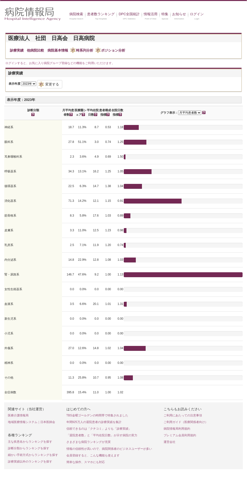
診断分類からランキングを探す (28, 448)
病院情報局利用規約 (177, 428)
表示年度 (14, 83)
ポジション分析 (113, 50)
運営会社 (169, 442)
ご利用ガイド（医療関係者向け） (186, 422)
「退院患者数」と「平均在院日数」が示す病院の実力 (101, 435)
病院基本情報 (57, 50)
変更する (52, 84)
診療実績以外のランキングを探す (30, 461)
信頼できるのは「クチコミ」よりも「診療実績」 (98, 428)
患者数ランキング (101, 14)
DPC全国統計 (129, 14)
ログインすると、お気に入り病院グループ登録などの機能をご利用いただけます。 (60, 63)
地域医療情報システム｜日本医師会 (31, 422)
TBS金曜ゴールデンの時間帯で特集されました (97, 415)
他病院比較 (35, 50)
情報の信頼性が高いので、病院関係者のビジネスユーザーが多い (109, 449)
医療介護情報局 (18, 415)
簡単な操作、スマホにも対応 (85, 462)
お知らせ (179, 14)
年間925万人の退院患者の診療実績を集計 (94, 422)
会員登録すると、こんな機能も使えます (93, 455)
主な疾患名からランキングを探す (30, 441)
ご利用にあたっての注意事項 (183, 415)
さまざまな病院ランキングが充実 (88, 442)
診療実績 (17, 50)
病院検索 (76, 14)
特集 (164, 14)
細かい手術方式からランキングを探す (33, 455)
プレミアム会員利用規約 (180, 435)
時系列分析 (84, 50)
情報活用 (150, 14)
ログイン (197, 14)
